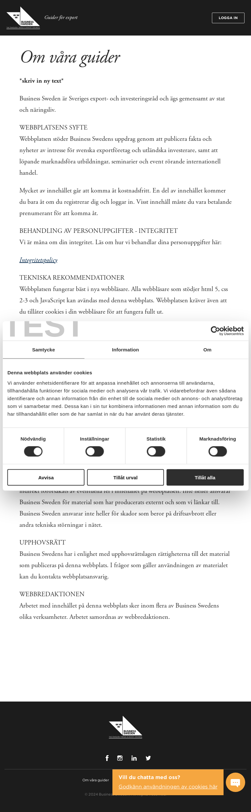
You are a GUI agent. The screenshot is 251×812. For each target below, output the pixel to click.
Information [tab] (125, 349)
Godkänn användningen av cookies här (168, 787)
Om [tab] (208, 349)
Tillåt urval (125, 477)
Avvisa (46, 477)
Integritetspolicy (38, 260)
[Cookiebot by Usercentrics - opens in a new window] (215, 331)
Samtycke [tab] (43, 349)
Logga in (228, 18)
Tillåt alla (205, 477)
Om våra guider (95, 780)
